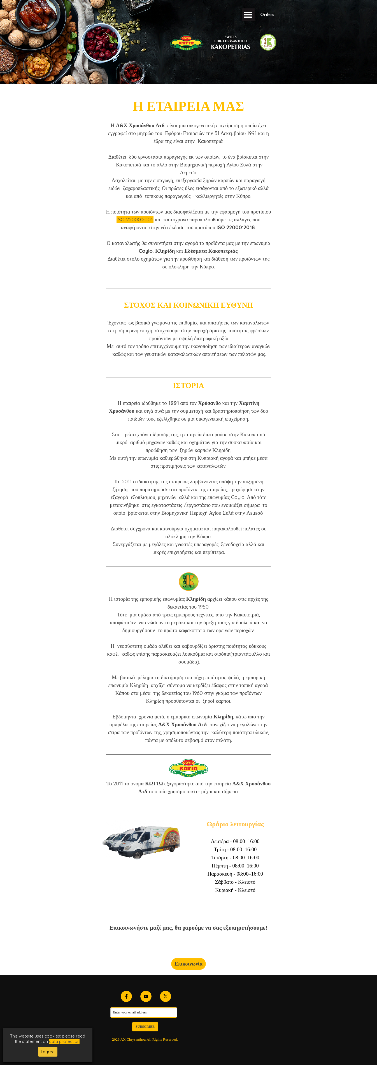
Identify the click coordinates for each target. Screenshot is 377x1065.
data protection (64, 1041)
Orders (267, 14)
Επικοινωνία (188, 964)
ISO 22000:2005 (135, 219)
